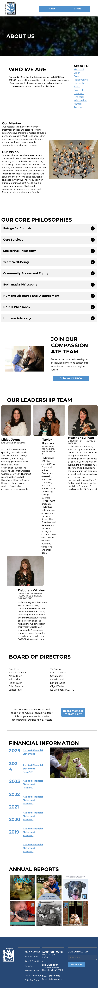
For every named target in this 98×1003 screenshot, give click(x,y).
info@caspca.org (55, 979)
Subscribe (76, 964)
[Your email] (82, 957)
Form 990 (28, 772)
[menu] (92, 8)
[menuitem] (34, 956)
